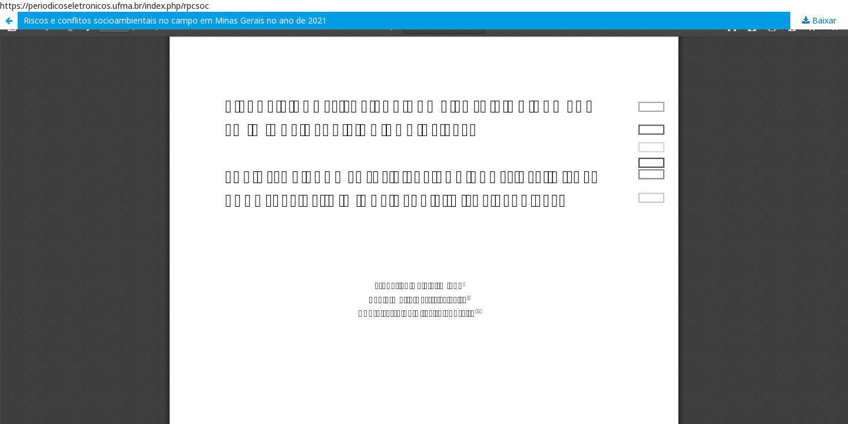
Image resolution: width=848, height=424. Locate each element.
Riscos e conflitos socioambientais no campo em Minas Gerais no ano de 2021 (175, 20)
